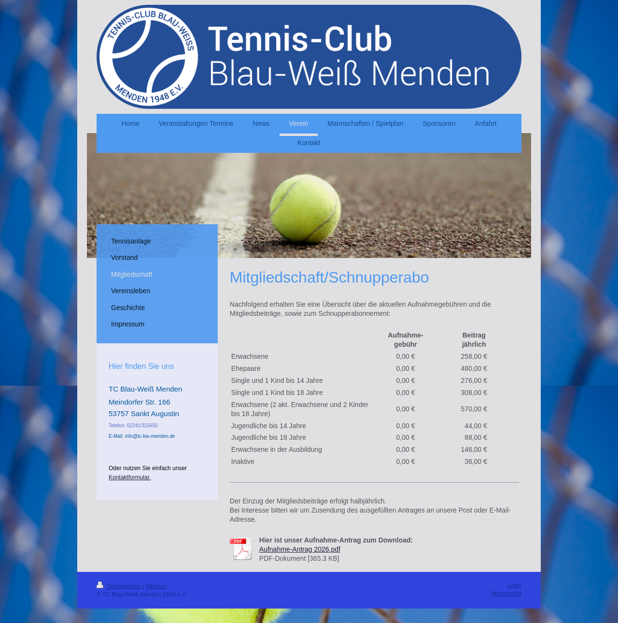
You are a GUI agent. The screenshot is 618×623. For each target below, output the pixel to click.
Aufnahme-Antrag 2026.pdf (299, 549)
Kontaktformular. (130, 477)
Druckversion (119, 586)
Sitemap (156, 586)
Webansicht (506, 593)
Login (514, 585)
